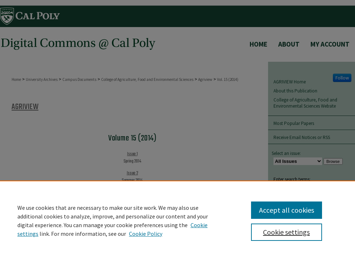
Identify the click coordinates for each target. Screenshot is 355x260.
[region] (177, 220)
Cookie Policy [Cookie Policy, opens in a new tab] (145, 233)
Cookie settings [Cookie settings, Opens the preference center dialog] (286, 232)
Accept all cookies (286, 209)
